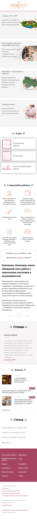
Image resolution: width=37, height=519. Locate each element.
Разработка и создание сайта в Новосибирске (15, 510)
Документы (22, 464)
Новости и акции (7, 472)
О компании (23, 472)
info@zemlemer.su (7, 505)
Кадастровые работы (18, 144)
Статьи (21, 475)
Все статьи (5, 442)
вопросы (16, 253)
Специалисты (6, 468)
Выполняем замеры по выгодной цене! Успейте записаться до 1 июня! (23, 401)
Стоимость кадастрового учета (13, 432)
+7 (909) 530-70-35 (7, 502)
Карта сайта (5, 488)
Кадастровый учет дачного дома (14, 427)
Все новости (6, 410)
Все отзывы (8, 360)
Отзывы (4, 464)
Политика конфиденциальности (11, 490)
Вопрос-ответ (23, 468)
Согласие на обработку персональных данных (15, 495)
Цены (20, 458)
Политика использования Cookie (11, 493)
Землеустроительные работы (22, 167)
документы (20, 258)
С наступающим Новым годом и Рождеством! (20, 380)
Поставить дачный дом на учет (13, 437)
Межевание (18, 156)
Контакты (5, 475)
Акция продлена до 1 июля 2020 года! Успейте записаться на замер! (16, 391)
